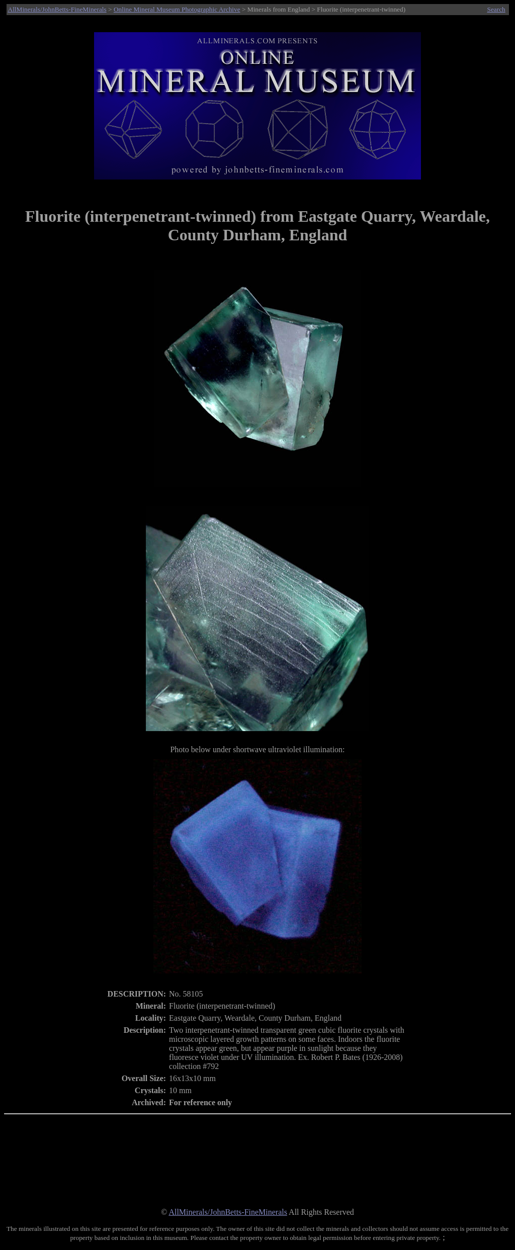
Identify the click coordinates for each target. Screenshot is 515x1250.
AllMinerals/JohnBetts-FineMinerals (57, 9)
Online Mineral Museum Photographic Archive (177, 9)
